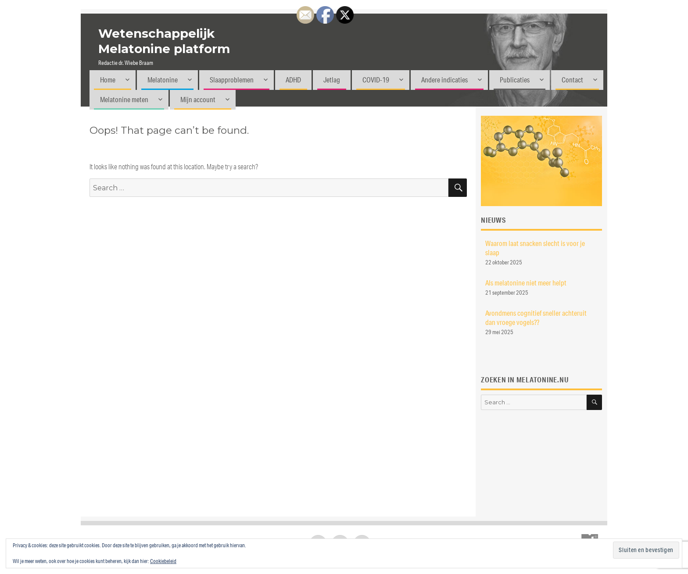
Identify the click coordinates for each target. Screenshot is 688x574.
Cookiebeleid (163, 561)
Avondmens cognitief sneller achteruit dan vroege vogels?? (536, 317)
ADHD (293, 79)
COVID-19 (375, 79)
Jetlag (331, 79)
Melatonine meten (124, 99)
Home (107, 79)
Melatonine (162, 79)
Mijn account (197, 99)
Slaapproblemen (232, 79)
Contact (572, 79)
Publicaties (515, 79)
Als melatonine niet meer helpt (525, 282)
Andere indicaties (444, 79)
